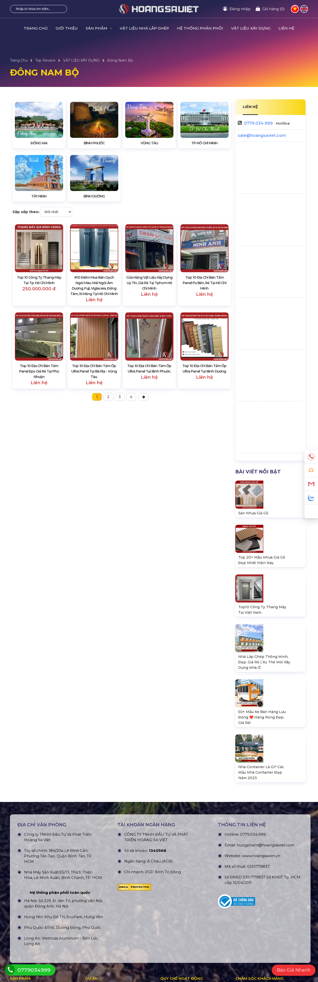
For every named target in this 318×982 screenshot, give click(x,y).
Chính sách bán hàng (254, 891)
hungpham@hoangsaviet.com (265, 740)
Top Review (45, 60)
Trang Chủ (36, 28)
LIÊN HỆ (250, 106)
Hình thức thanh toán (179, 908)
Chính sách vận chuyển (180, 899)
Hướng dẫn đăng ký (253, 908)
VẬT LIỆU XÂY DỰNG (251, 28)
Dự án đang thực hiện (104, 891)
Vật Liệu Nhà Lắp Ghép (144, 28)
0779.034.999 (258, 123)
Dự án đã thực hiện (101, 883)
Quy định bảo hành (252, 883)
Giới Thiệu (67, 28)
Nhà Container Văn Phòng (33, 891)
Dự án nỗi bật (97, 899)
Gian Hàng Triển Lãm (28, 924)
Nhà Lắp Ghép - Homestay (33, 883)
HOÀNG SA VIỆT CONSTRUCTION (108, 966)
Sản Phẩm (99, 28)
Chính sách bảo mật (177, 891)
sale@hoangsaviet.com (262, 135)
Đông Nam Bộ (120, 60)
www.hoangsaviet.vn (261, 751)
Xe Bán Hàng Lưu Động (31, 932)
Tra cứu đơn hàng (251, 899)
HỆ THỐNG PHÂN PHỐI (200, 28)
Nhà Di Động (21, 916)
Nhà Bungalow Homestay (32, 899)
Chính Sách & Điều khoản (182, 883)
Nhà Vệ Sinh (20, 940)
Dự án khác (95, 908)
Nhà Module (20, 908)
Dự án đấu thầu (98, 916)
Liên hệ (286, 28)
